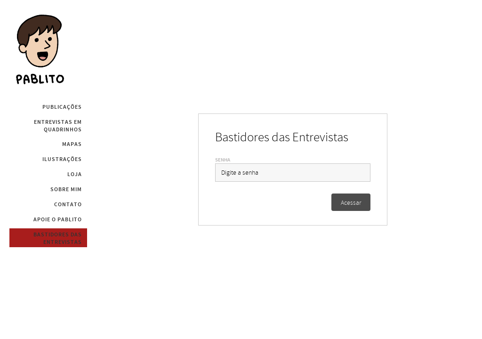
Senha (222, 159)
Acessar (351, 203)
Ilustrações (62, 159)
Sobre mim (66, 189)
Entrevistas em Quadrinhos (58, 125)
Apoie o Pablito (57, 219)
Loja (74, 174)
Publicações (62, 107)
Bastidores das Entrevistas (57, 238)
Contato (68, 204)
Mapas (72, 144)
